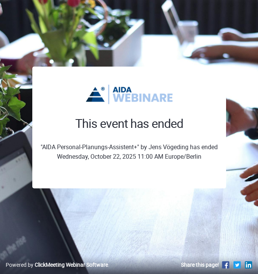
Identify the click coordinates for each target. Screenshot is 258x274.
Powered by (57, 264)
